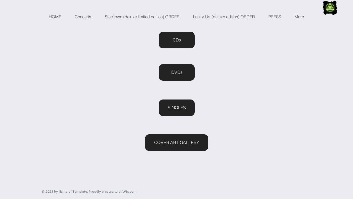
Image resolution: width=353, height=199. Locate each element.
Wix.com (129, 191)
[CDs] (177, 40)
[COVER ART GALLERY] (176, 142)
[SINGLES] (177, 108)
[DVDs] (177, 72)
